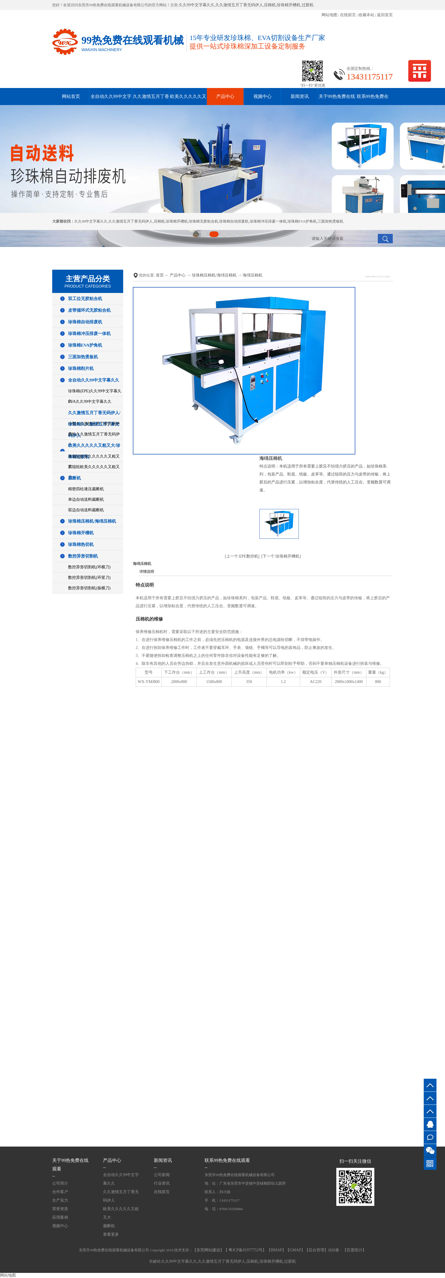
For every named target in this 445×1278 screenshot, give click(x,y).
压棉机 (270, 5)
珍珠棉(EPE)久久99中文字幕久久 (94, 396)
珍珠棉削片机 (81, 368)
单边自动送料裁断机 (86, 499)
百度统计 (354, 1250)
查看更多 (111, 1234)
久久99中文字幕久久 (197, 5)
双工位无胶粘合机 (85, 298)
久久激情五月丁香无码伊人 (239, 5)
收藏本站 (366, 15)
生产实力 (60, 1200)
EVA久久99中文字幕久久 (90, 401)
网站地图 (329, 15)
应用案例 (60, 1217)
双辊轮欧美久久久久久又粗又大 (94, 472)
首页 (160, 275)
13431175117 (430, 1111)
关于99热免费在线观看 (70, 1164)
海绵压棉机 (253, 275)
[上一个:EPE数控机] (242, 556)
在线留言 (348, 15)
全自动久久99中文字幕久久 (93, 380)
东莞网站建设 (208, 1250)
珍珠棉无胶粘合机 (203, 221)
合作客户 (60, 1192)
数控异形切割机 (83, 556)
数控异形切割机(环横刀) (89, 567)
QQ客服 (430, 1124)
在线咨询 (430, 1137)
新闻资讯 (300, 96)
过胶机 (308, 5)
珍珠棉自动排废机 (234, 221)
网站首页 (71, 96)
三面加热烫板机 (330, 221)
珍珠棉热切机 (81, 544)
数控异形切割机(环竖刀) (89, 577)
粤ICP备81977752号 (245, 1250)
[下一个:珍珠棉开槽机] (281, 556)
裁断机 (74, 478)
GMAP (295, 1250)
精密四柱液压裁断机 (86, 489)
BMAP (276, 1250)
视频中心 (262, 96)
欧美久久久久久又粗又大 (121, 1213)
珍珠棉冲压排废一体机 (268, 221)
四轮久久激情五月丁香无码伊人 (94, 439)
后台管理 (316, 1250)
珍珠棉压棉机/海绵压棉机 (92, 521)
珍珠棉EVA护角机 (302, 221)
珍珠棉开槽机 (289, 5)
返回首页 (385, 15)
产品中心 (225, 96)
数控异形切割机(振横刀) (89, 588)
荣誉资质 (60, 1209)
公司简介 (60, 1183)
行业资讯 (162, 1183)
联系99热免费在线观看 (227, 1160)
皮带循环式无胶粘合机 (89, 310)
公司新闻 (162, 1175)
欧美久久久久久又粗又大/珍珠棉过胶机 (94, 451)
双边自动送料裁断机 (86, 510)
